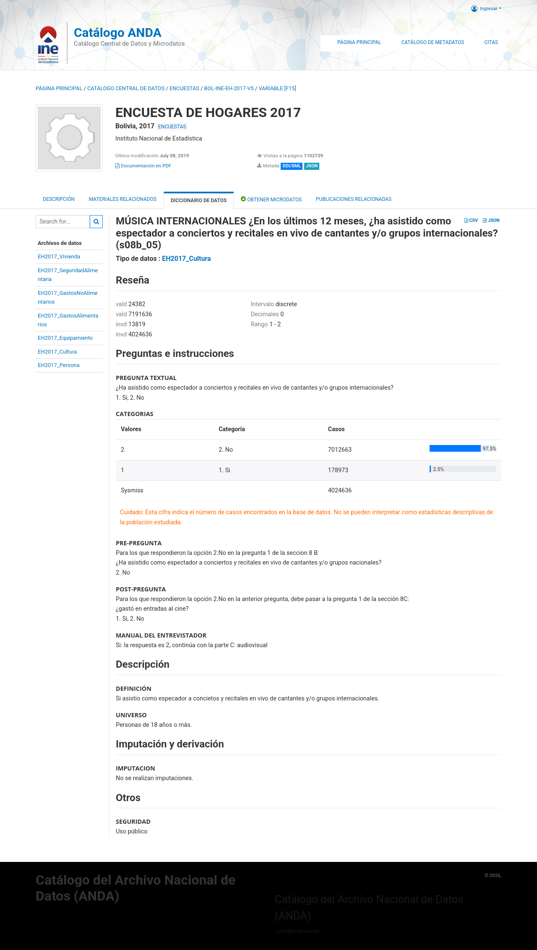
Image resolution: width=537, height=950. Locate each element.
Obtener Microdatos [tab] (271, 199)
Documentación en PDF (143, 166)
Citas (491, 42)
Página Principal (359, 42)
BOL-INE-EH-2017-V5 (229, 88)
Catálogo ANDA (118, 32)
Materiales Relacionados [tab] (122, 199)
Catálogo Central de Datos (125, 88)
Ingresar (484, 8)
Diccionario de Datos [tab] (199, 200)
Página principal (59, 88)
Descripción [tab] (59, 199)
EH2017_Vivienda (59, 256)
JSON (491, 220)
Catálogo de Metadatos (432, 42)
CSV (471, 220)
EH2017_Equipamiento (65, 338)
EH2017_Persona (59, 365)
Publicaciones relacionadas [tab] (353, 199)
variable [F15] (277, 88)
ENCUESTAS (184, 88)
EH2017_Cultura (57, 352)
